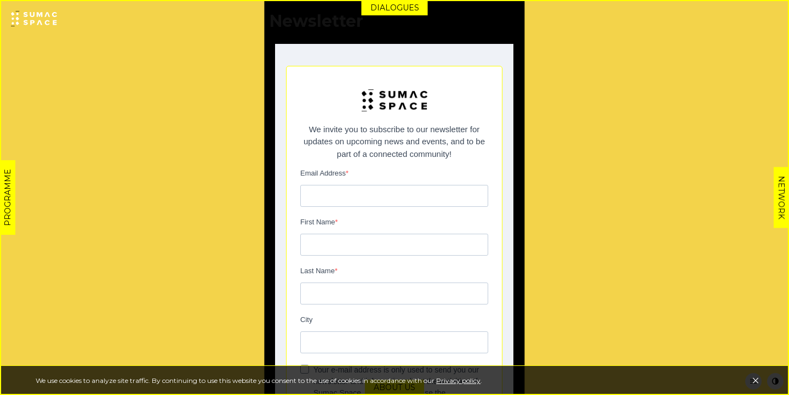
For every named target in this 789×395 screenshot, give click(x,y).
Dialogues (394, 8)
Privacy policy (458, 380)
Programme (8, 197)
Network (781, 197)
